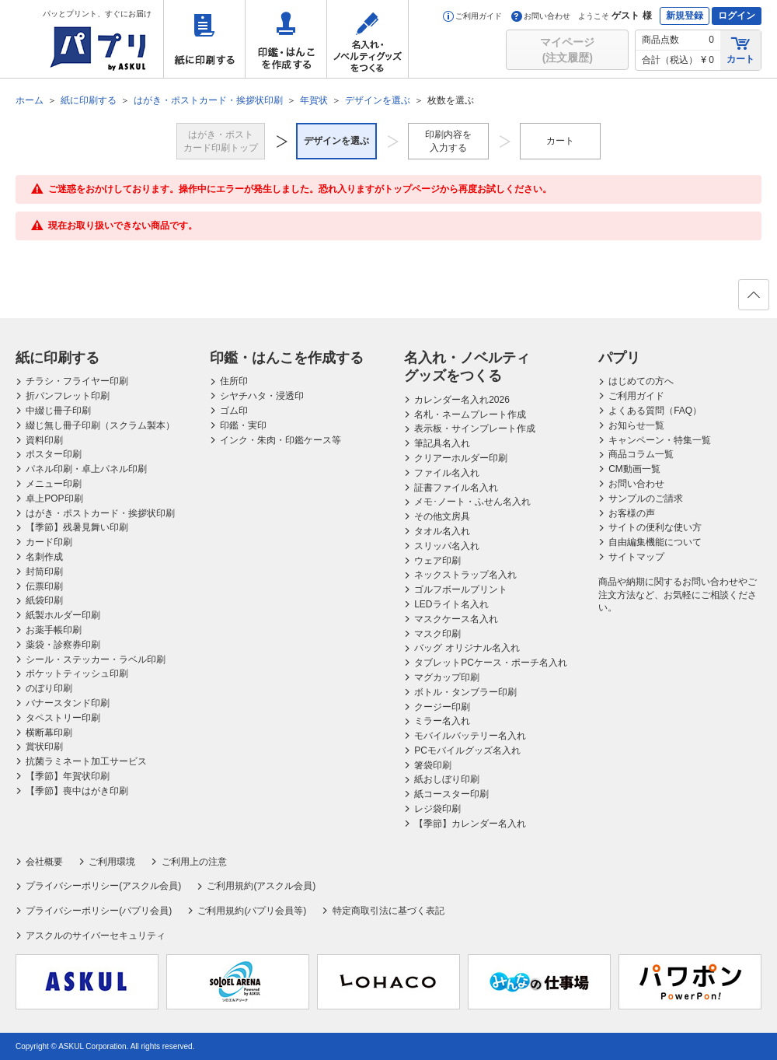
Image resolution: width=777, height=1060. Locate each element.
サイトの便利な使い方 (655, 527)
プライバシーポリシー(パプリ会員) (99, 910)
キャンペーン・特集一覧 (659, 440)
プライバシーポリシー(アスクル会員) (103, 885)
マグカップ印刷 (446, 677)
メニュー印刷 (54, 483)
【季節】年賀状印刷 (68, 776)
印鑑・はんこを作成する (286, 39)
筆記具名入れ (442, 443)
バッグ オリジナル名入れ (466, 647)
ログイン (736, 15)
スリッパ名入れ (446, 545)
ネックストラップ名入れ (465, 574)
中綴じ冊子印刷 (58, 410)
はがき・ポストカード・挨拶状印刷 (100, 513)
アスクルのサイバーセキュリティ (96, 935)
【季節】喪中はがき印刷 (77, 790)
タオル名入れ (442, 531)
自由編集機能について (655, 542)
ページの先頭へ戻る (753, 299)
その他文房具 (442, 516)
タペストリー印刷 (63, 717)
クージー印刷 (442, 706)
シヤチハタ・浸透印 (262, 395)
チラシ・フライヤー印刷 (77, 381)
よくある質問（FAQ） (655, 410)
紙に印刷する (204, 39)
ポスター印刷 (54, 454)
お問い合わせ (540, 16)
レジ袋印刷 (437, 808)
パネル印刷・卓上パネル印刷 (86, 469)
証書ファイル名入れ (456, 487)
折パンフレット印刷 (68, 395)
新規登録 (684, 15)
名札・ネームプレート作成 (470, 414)
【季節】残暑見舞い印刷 (77, 527)
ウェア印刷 (437, 560)
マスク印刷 (437, 633)
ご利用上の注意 (194, 861)
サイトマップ (636, 556)
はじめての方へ (641, 381)
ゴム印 (234, 410)
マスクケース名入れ (456, 619)
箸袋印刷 (432, 765)
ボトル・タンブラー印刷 (465, 692)
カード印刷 (49, 542)
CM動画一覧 (634, 469)
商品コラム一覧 (641, 454)
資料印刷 (44, 440)
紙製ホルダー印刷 (63, 615)
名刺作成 (44, 556)
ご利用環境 (112, 861)
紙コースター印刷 (451, 794)
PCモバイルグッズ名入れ (467, 750)
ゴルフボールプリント (460, 589)
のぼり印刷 (49, 688)
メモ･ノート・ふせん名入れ (472, 501)
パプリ (619, 358)
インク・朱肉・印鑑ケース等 (280, 440)
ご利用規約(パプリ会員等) (251, 910)
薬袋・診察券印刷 (63, 644)
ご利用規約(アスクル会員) (261, 885)
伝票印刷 (44, 586)
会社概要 (44, 861)
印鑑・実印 (243, 425)
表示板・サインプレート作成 (474, 428)
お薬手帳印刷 (54, 629)
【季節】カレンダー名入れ (470, 823)
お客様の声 (631, 513)
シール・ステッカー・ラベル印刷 (96, 659)
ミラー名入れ (442, 720)
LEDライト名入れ (451, 604)
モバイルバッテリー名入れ (470, 735)
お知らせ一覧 (636, 425)
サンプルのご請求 (645, 498)
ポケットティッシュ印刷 (77, 673)
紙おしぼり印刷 (446, 779)
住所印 (234, 381)
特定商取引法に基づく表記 (388, 910)
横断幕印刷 (49, 732)
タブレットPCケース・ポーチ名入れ (490, 662)
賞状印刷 (44, 746)
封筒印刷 (44, 571)
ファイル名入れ (446, 472)
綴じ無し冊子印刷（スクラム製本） (100, 425)
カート (740, 49)
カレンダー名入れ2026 (462, 399)
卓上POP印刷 (54, 498)
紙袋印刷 (44, 600)
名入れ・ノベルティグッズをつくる (367, 39)
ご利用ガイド (472, 16)
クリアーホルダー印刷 (460, 458)
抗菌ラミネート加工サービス (86, 761)
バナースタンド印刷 (68, 703)
